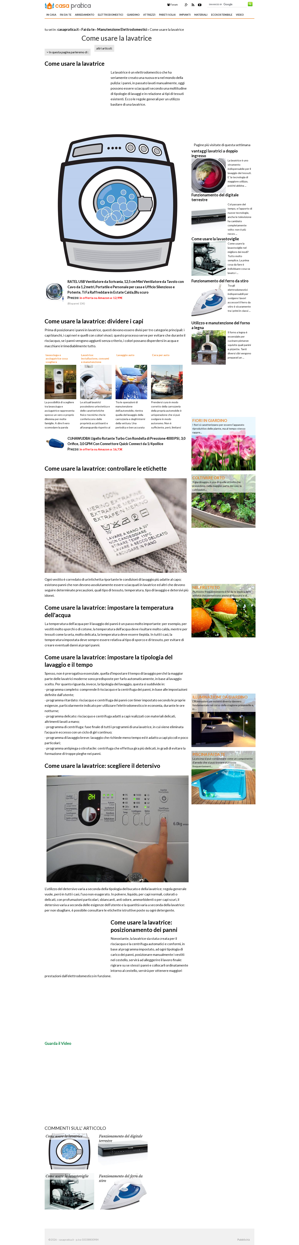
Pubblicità (243, 1239)
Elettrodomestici (110, 14)
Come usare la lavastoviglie (67, 1176)
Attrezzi (149, 14)
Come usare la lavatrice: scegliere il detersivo (102, 765)
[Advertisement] (89, 24)
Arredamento (84, 14)
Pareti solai (167, 14)
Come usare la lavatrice (74, 63)
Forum (172, 4)
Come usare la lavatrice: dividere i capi (94, 321)
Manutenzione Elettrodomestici (122, 29)
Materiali (200, 14)
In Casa (51, 14)
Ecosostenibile (221, 14)
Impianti (185, 14)
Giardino (133, 14)
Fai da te (65, 14)
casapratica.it (68, 29)
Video (240, 14)
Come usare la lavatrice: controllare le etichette (106, 468)
